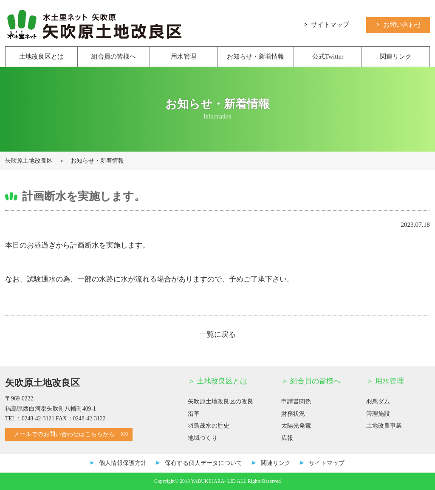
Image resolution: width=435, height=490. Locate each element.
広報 (287, 438)
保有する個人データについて (203, 463)
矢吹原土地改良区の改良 (220, 401)
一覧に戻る (218, 334)
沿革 (194, 414)
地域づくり (203, 438)
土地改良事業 (384, 425)
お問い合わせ (399, 24)
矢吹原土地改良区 (29, 161)
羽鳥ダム (378, 401)
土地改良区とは (41, 56)
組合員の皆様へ (113, 56)
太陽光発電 (296, 425)
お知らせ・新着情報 (255, 56)
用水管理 (183, 56)
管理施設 (378, 414)
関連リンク (396, 56)
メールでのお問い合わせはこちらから (71, 434)
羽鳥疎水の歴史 (208, 425)
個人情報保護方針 (123, 463)
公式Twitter (328, 56)
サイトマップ (327, 24)
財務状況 (293, 414)
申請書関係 (296, 401)
